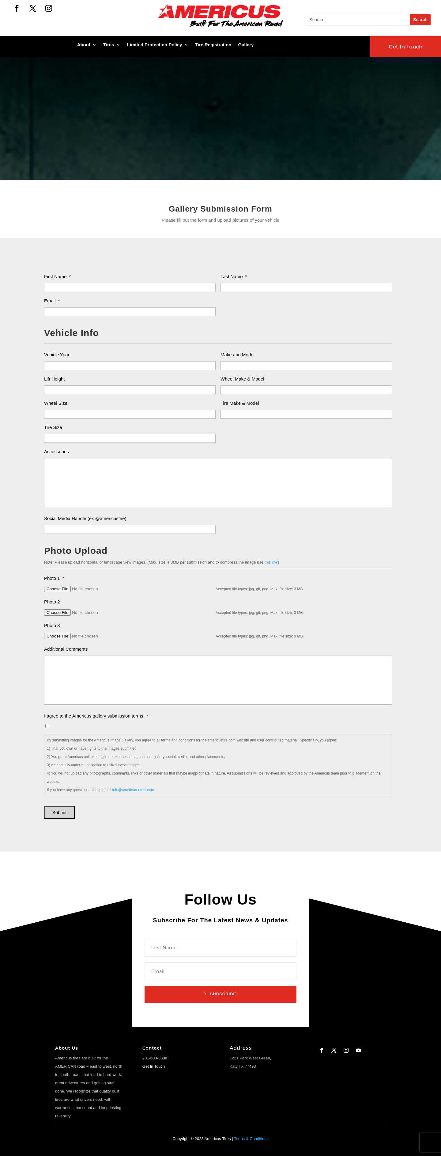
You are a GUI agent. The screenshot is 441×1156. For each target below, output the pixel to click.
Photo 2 (52, 601)
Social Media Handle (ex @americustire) (85, 518)
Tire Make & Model (240, 403)
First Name (57, 276)
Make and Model (237, 354)
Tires (108, 45)
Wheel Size (55, 403)
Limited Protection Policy (154, 45)
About (83, 45)
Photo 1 (54, 578)
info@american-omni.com (133, 790)
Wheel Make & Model (242, 378)
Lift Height (54, 378)
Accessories (56, 451)
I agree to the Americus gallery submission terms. (96, 715)
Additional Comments (66, 649)
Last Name (234, 276)
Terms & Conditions (251, 1138)
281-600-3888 (154, 1058)
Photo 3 (52, 625)
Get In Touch (406, 47)
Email (52, 300)
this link (271, 562)
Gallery (246, 45)
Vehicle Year (57, 354)
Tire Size (53, 427)
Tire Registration (213, 45)
